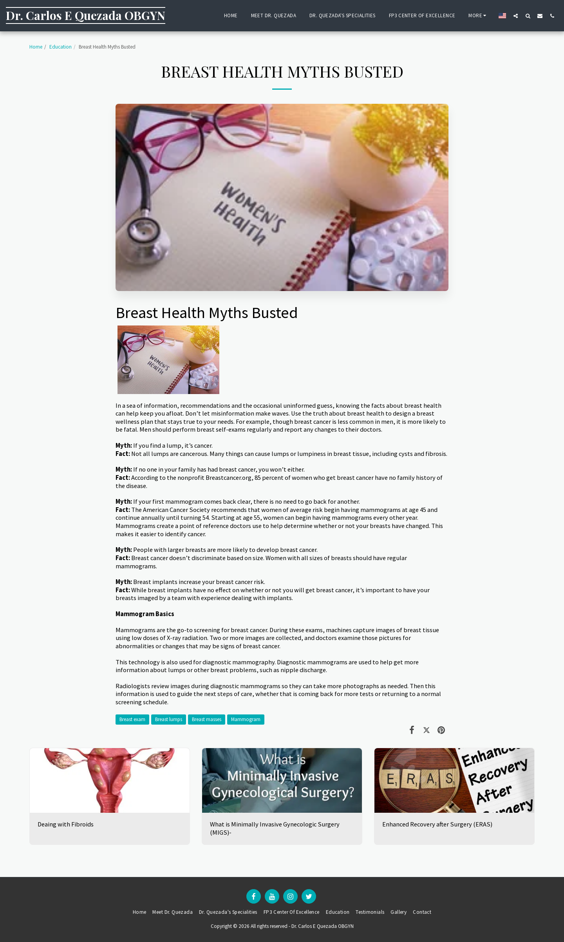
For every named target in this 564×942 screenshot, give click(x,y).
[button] (515, 15)
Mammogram (245, 719)
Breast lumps (168, 719)
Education (60, 46)
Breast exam (132, 719)
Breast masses (206, 719)
